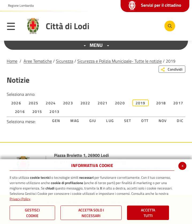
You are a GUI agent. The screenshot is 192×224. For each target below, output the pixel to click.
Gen (56, 120)
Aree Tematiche (38, 61)
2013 (54, 111)
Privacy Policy (20, 199)
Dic (180, 120)
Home (12, 61)
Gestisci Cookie (32, 212)
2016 (20, 111)
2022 (85, 103)
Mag (74, 120)
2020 (120, 103)
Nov (163, 120)
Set (127, 120)
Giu (92, 120)
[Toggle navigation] (13, 27)
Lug (110, 120)
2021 (102, 103)
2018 (161, 103)
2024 (51, 103)
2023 (68, 103)
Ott (144, 120)
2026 (16, 103)
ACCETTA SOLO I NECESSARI (91, 212)
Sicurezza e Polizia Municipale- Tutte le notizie (119, 61)
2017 (178, 103)
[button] (19, 5)
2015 (37, 111)
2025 (34, 103)
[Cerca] (169, 26)
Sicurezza (64, 61)
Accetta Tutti (148, 212)
